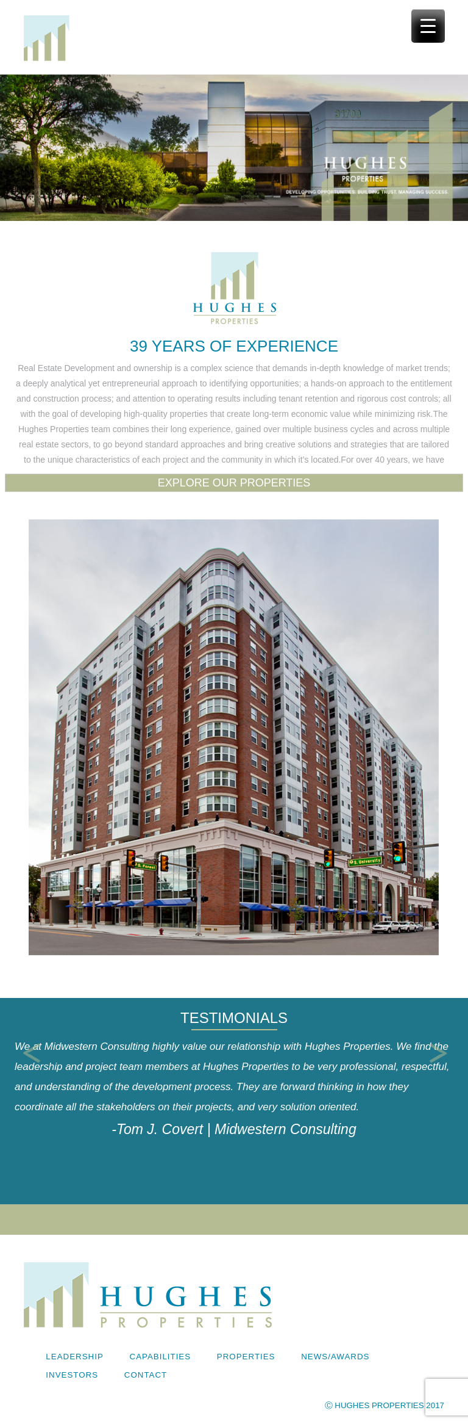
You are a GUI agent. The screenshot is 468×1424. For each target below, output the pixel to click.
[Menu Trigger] (428, 26)
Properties (246, 1356)
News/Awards (335, 1356)
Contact (145, 1374)
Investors (72, 1374)
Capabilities (160, 1356)
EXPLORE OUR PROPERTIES (234, 483)
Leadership (74, 1356)
